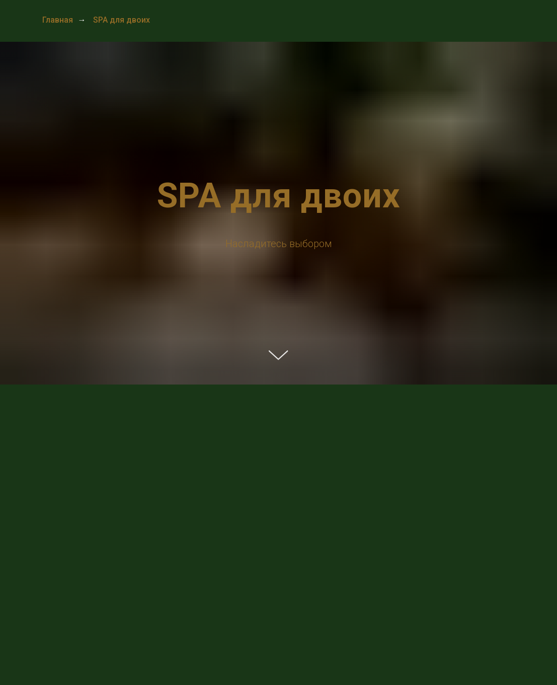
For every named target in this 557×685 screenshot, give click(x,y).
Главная (57, 20)
